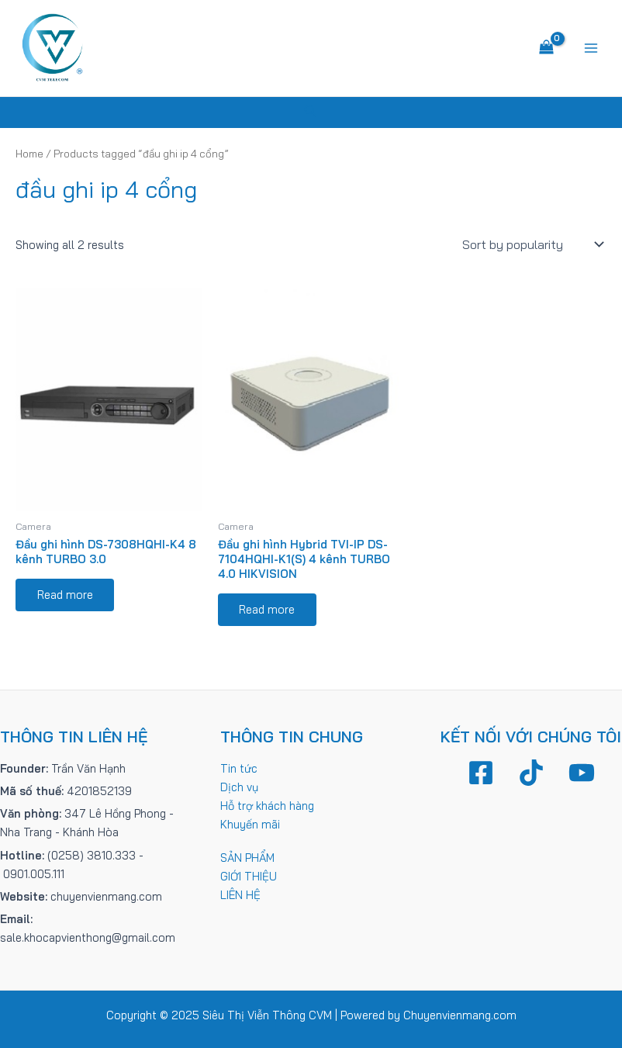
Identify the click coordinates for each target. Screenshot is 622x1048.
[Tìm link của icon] (311, 113)
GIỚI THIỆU (248, 876)
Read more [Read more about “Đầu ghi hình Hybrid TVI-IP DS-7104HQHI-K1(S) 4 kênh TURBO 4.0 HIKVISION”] (267, 610)
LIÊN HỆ (240, 894)
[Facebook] (481, 772)
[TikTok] (531, 772)
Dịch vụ (239, 787)
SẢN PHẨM (247, 857)
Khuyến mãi (250, 824)
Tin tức (238, 768)
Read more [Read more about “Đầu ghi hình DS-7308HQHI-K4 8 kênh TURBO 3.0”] (65, 595)
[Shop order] (531, 245)
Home (29, 154)
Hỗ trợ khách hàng (267, 805)
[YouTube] (581, 772)
